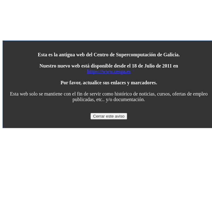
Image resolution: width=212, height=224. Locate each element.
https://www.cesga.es (109, 71)
